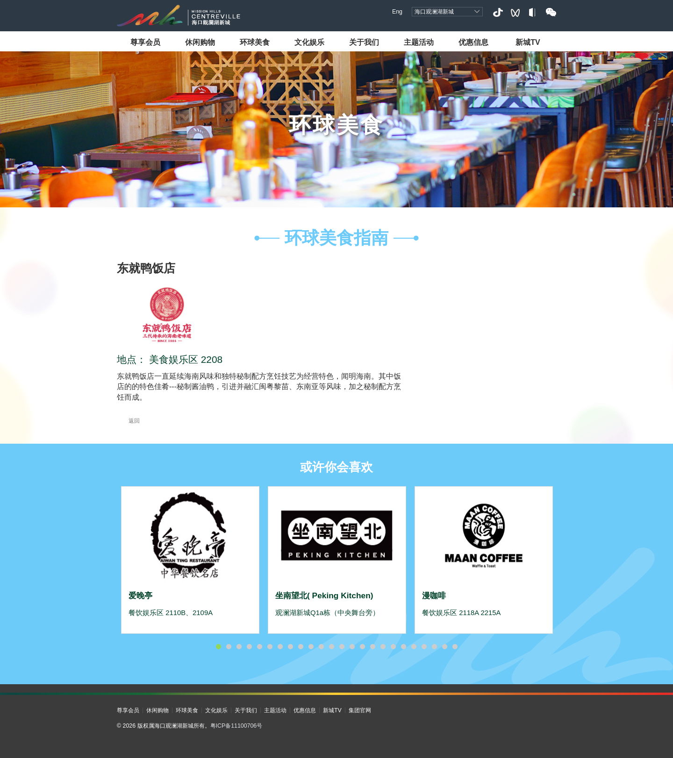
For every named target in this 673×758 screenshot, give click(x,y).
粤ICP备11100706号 (236, 726)
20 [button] (413, 646)
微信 (550, 12)
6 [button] (269, 646)
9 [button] (300, 646)
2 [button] (228, 646)
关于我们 (364, 42)
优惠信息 (473, 42)
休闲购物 (200, 42)
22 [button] (434, 646)
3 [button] (239, 646)
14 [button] (352, 646)
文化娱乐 (309, 42)
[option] (190, 560)
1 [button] (218, 646)
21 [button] (424, 646)
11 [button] (321, 646)
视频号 (515, 12)
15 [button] (362, 646)
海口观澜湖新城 (434, 11)
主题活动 (419, 42)
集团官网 (360, 710)
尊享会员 (145, 42)
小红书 (533, 12)
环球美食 (255, 42)
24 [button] (455, 646)
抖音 (497, 12)
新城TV (527, 42)
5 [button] (259, 646)
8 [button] (290, 646)
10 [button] (311, 646)
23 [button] (444, 646)
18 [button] (393, 646)
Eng (397, 11)
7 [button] (280, 646)
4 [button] (249, 646)
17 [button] (383, 646)
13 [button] (341, 646)
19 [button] (403, 646)
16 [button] (372, 646)
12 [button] (331, 646)
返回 (128, 421)
